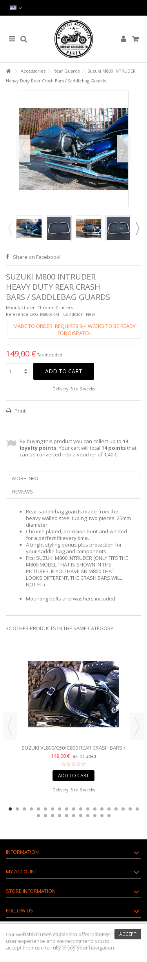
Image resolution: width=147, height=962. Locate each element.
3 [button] (24, 809)
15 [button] (109, 809)
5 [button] (38, 809)
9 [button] (66, 809)
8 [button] (59, 809)
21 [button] (45, 815)
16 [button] (116, 809)
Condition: (74, 314)
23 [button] (59, 815)
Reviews (22, 491)
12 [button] (87, 809)
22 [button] (52, 815)
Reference (17, 314)
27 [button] (87, 815)
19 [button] (137, 809)
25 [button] (73, 815)
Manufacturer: (21, 307)
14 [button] (101, 809)
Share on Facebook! (36, 256)
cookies (62, 934)
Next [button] (124, 148)
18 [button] (130, 809)
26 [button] (80, 815)
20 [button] (38, 815)
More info (25, 478)
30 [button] (109, 815)
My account (21, 871)
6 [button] (45, 809)
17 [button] (123, 809)
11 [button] (80, 809)
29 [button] (101, 815)
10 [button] (73, 809)
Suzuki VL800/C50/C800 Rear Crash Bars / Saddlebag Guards (73, 751)
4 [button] (31, 809)
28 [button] (94, 815)
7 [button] (52, 809)
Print (19, 410)
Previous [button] (23, 148)
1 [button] (10, 809)
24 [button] (66, 815)
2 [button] (17, 809)
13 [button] (94, 809)
